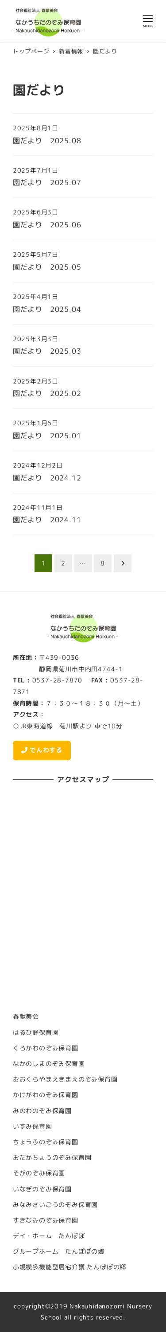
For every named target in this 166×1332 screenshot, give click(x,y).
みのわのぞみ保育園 (42, 1110)
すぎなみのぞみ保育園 (45, 1220)
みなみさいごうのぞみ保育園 (55, 1204)
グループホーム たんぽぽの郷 (58, 1251)
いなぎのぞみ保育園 (42, 1189)
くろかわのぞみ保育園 (45, 1048)
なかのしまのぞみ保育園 (49, 1063)
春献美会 (26, 1016)
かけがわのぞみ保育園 (45, 1094)
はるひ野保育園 (36, 1032)
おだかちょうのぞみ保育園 (52, 1157)
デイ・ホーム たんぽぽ (49, 1235)
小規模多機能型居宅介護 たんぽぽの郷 (69, 1267)
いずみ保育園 (32, 1126)
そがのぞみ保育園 (39, 1173)
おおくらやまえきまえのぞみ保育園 (65, 1079)
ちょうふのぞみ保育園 (45, 1142)
